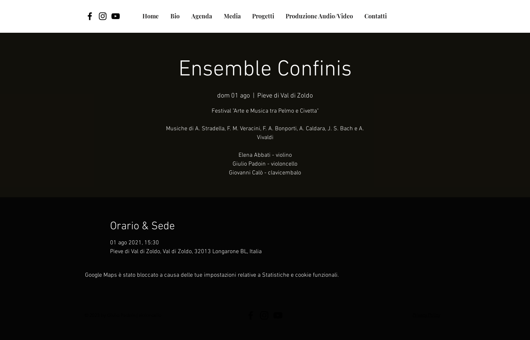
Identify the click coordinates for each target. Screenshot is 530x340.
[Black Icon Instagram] (103, 16)
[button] (263, 16)
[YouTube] (115, 16)
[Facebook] (90, 16)
